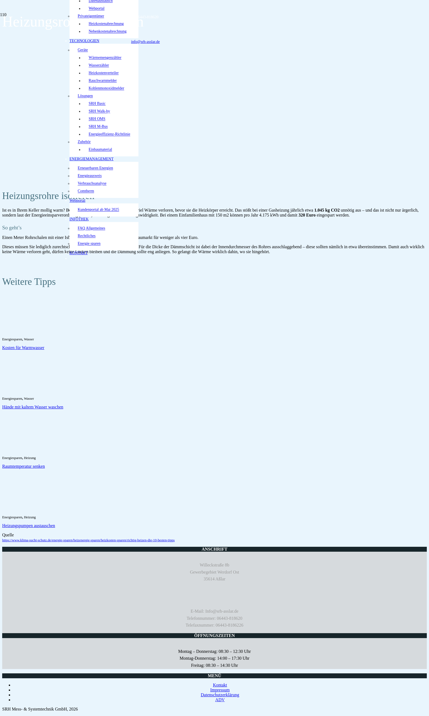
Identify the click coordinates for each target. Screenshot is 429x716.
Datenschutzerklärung (220, 694)
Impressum (220, 690)
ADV (220, 699)
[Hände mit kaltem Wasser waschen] (32, 392)
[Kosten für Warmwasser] (32, 332)
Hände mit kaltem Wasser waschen (32, 407)
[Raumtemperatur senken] (32, 451)
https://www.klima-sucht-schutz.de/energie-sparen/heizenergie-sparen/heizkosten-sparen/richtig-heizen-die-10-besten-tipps (88, 540)
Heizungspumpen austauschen (28, 525)
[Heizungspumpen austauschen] (32, 510)
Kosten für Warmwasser (23, 347)
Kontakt (220, 685)
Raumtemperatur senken (23, 466)
